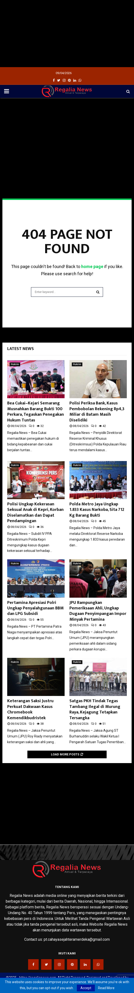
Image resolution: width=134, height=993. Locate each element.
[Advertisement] (67, 33)
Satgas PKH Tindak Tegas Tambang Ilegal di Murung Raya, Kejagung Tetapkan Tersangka (94, 709)
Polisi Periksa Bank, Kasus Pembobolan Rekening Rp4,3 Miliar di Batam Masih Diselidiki (96, 412)
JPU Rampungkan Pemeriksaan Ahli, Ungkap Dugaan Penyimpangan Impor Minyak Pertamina (97, 611)
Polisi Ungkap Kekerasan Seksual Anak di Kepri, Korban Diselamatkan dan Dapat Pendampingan (35, 513)
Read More (106, 988)
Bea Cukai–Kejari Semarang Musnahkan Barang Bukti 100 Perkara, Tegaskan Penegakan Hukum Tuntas (35, 412)
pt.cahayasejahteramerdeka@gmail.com (77, 939)
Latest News (20, 348)
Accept (85, 988)
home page (92, 266)
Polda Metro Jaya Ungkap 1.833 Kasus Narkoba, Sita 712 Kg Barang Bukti (96, 510)
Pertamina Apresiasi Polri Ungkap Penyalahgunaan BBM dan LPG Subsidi (35, 608)
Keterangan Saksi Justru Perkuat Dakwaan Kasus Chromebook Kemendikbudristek (30, 709)
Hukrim (15, 364)
